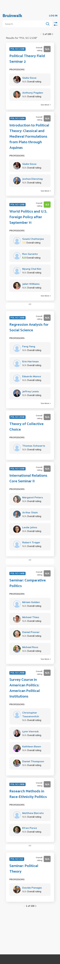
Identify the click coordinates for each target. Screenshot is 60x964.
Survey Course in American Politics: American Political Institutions (24, 688)
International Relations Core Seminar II (28, 478)
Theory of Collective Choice (26, 426)
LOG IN (53, 16)
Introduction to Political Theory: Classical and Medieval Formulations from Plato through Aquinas (29, 137)
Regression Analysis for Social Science (29, 327)
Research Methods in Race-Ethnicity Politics (28, 794)
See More (46, 105)
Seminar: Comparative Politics (27, 583)
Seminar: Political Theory (23, 868)
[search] (24, 23)
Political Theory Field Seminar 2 (27, 59)
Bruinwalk (12, 15)
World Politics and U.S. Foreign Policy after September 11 (28, 217)
